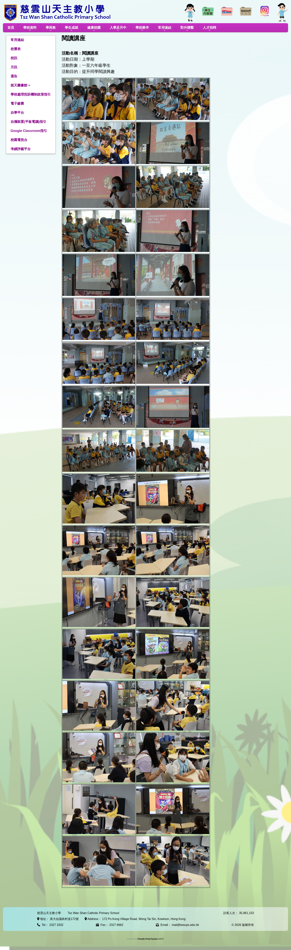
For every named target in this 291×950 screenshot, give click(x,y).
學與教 (51, 29)
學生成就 (71, 29)
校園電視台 (19, 140)
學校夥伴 (142, 29)
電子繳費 (17, 103)
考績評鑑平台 (21, 149)
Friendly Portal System (148, 939)
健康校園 (94, 29)
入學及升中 (118, 29)
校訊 (14, 58)
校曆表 (16, 49)
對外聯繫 (187, 29)
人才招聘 (209, 29)
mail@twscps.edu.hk (185, 924)
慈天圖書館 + (20, 85)
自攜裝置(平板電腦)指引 (28, 122)
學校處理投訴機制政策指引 (31, 94)
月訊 (14, 67)
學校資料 (30, 29)
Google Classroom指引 (29, 131)
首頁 (10, 27)
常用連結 (164, 29)
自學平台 (17, 112)
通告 (14, 76)
